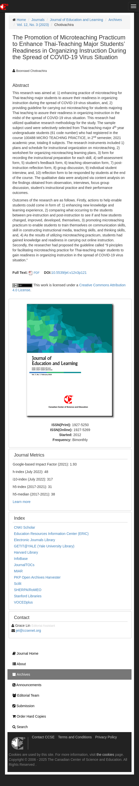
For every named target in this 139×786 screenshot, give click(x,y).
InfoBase (21, 559)
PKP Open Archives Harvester (37, 577)
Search (19, 727)
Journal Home (24, 653)
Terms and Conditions (75, 737)
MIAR (18, 571)
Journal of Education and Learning (76, 20)
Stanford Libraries (28, 596)
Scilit (17, 584)
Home (21, 20)
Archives (115, 20)
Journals (38, 20)
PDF (37, 273)
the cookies (105, 755)
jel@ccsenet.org (28, 630)
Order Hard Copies (28, 716)
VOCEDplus (23, 602)
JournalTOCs (24, 565)
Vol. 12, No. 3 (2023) (33, 25)
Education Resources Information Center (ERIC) (51, 534)
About (18, 664)
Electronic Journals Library (34, 540)
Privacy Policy (106, 737)
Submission (22, 706)
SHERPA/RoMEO (27, 590)
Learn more (22, 502)
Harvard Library (26, 552)
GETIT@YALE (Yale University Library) (44, 546)
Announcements (25, 685)
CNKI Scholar (24, 527)
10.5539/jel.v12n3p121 (69, 273)
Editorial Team (24, 695)
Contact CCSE (43, 737)
